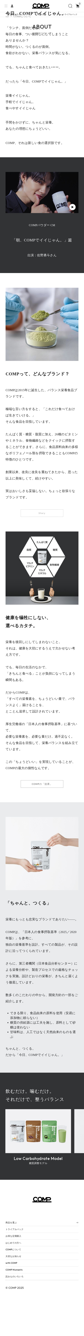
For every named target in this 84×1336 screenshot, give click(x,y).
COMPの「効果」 (42, 789)
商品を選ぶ (42, 15)
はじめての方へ (14, 15)
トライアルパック (70, 15)
